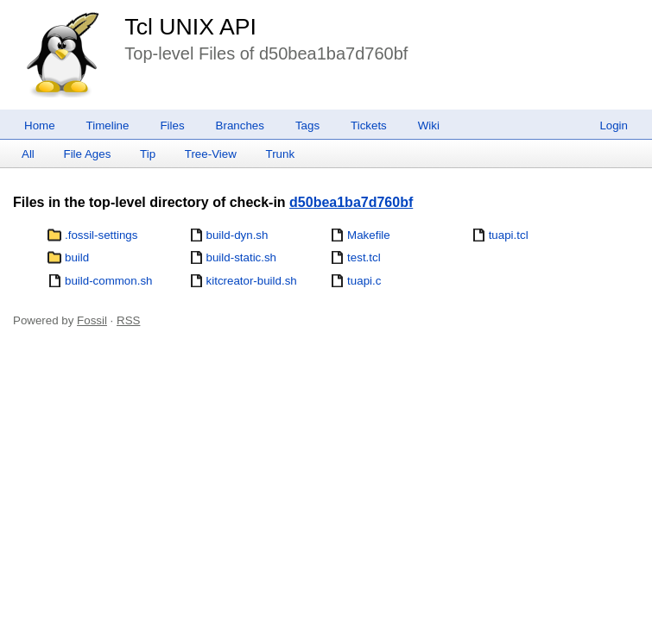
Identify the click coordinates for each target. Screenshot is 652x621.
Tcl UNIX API (190, 27)
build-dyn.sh (237, 235)
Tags (307, 125)
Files (172, 125)
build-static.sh (241, 257)
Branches (240, 125)
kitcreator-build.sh (251, 280)
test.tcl (364, 257)
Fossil (92, 320)
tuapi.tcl (509, 235)
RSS (128, 320)
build (77, 257)
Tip (147, 153)
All (28, 153)
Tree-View (211, 153)
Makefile (368, 235)
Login (613, 125)
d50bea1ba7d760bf (351, 202)
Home (39, 125)
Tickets (369, 125)
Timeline (108, 125)
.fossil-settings (101, 235)
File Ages (87, 153)
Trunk (279, 153)
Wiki (429, 125)
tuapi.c (364, 280)
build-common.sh (108, 280)
